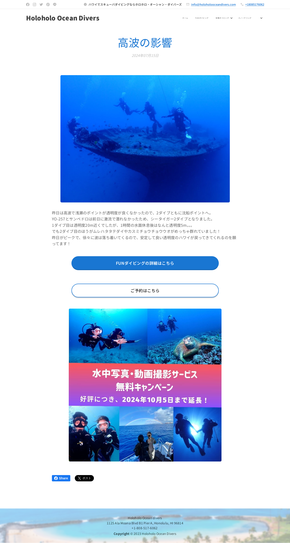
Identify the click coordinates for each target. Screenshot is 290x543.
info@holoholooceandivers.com (213, 4)
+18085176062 (254, 4)
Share (61, 478)
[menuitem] (152, 18)
